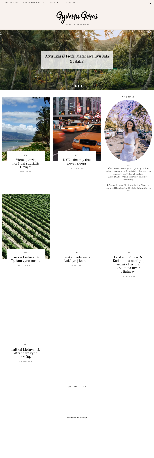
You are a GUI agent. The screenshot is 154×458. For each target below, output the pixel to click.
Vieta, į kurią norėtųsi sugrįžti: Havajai (25, 163)
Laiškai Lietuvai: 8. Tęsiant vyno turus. (25, 259)
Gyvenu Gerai (77, 16)
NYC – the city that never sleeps (77, 162)
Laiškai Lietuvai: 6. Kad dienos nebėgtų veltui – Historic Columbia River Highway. (128, 264)
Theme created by (139, 455)
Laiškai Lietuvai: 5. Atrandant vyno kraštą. (25, 353)
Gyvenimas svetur (34, 3)
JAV (25, 155)
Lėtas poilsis (72, 3)
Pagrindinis (11, 3)
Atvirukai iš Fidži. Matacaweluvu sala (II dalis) (77, 59)
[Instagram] (13, 439)
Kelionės (55, 3)
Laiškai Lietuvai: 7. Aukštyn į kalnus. (77, 259)
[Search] (150, 2)
